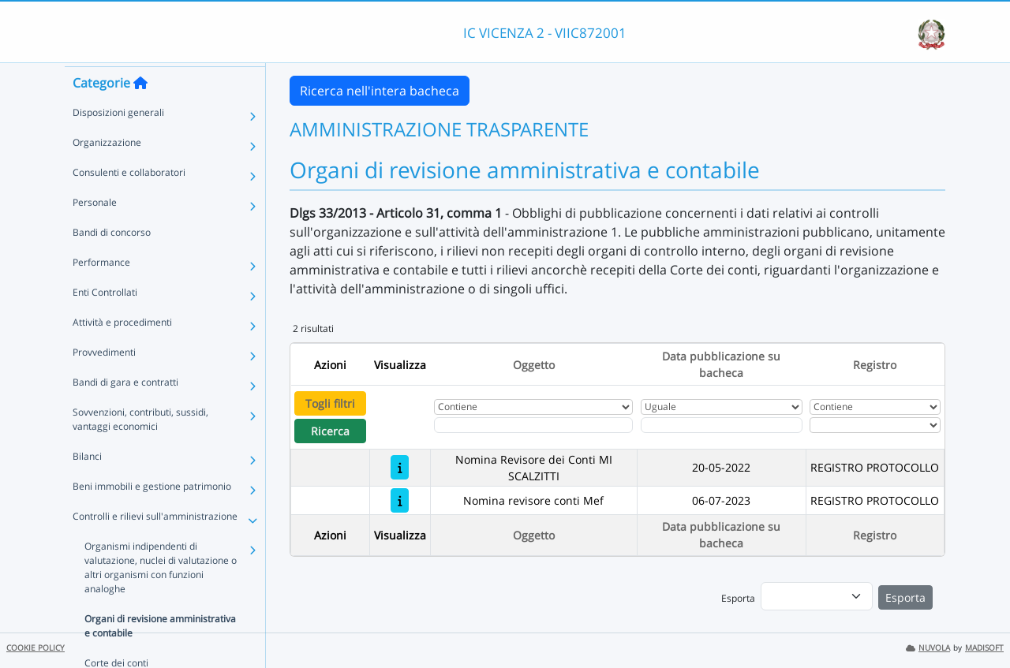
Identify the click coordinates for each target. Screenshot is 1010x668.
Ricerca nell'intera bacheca (379, 90)
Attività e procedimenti (122, 350)
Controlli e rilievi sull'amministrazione (155, 544)
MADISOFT (984, 648)
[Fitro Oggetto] (533, 425)
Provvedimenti (104, 380)
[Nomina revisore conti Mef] (400, 500)
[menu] (817, 596)
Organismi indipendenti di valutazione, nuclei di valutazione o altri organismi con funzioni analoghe (160, 596)
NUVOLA (928, 648)
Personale (95, 230)
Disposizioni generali (118, 140)
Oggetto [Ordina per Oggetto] (534, 364)
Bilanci (87, 484)
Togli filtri (330, 403)
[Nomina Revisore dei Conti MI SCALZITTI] (400, 467)
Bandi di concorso (112, 260)
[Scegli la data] (721, 425)
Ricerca (330, 431)
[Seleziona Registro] (875, 425)
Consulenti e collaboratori (129, 200)
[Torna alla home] (140, 111)
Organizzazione (107, 170)
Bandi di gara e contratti (125, 410)
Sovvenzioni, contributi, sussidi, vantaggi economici (140, 447)
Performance (101, 290)
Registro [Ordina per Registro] (874, 364)
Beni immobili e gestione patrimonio (152, 514)
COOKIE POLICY (35, 648)
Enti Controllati (105, 320)
